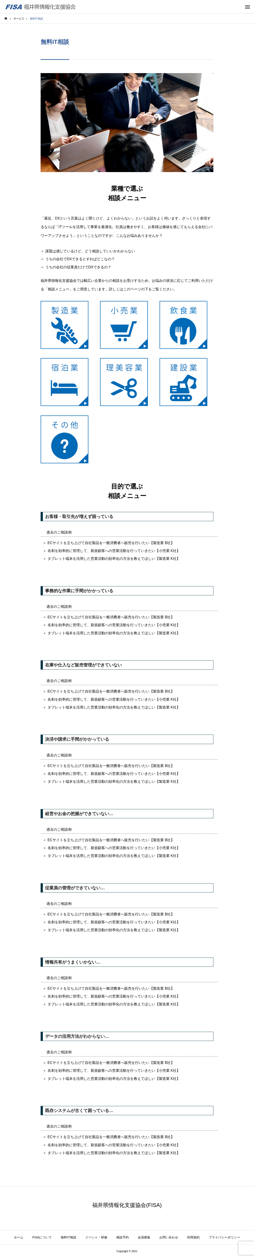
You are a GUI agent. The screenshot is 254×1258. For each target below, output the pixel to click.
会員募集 (144, 1237)
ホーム (18, 1237)
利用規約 (193, 1237)
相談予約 (122, 1237)
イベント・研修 (96, 1237)
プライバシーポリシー (224, 1237)
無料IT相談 (68, 1237)
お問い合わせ (168, 1237)
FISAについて (42, 1237)
